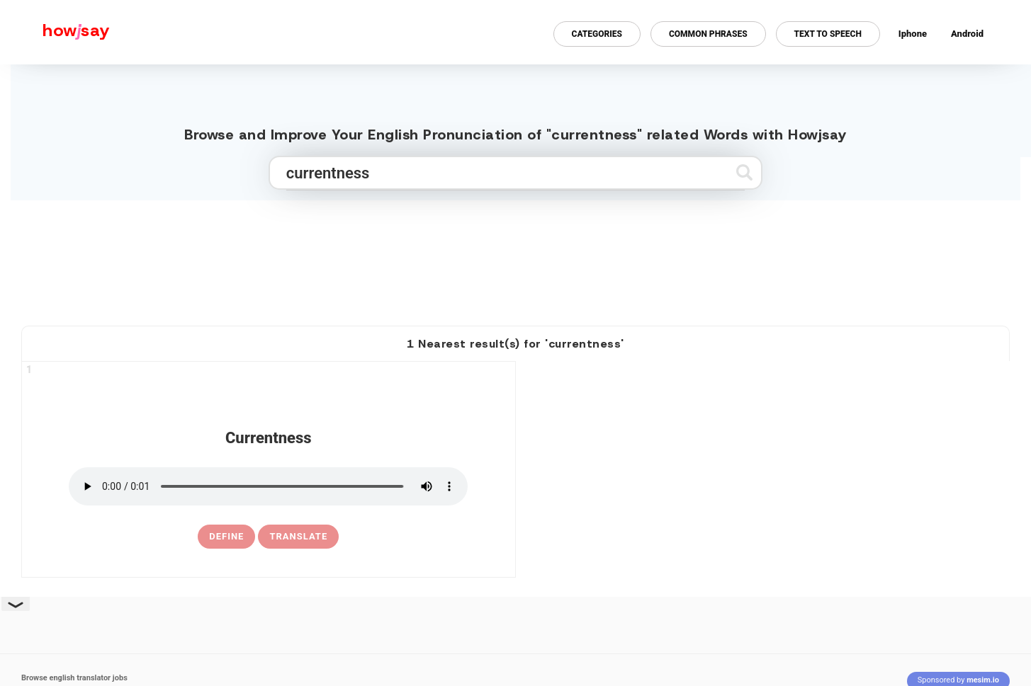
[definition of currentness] (226, 537)
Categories (597, 34)
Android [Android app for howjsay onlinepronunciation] (967, 33)
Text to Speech (828, 34)
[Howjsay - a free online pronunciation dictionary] (55, 32)
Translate (298, 536)
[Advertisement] (516, 257)
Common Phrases (708, 34)
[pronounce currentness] (268, 486)
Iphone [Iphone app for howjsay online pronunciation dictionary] (912, 33)
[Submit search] (744, 172)
